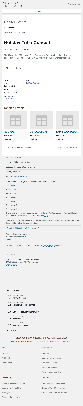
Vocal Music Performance (38, 131)
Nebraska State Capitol (14, 4)
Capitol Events (9, 99)
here (46, 215)
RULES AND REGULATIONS (17, 228)
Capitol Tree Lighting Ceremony (22, 147)
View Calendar (11, 330)
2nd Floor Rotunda (32, 83)
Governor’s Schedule (50, 363)
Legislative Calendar (49, 367)
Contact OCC (11, 239)
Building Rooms (8, 393)
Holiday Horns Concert (66, 147)
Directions (5, 353)
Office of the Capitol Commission (54, 393)
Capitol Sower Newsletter (51, 358)
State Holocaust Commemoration (67, 131)
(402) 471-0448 (21, 177)
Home (12, 341)
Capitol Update (47, 353)
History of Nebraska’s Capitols (13, 383)
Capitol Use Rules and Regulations (55, 383)
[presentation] (15, 120)
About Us (45, 378)
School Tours (7, 363)
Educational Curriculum (11, 397)
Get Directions (11, 264)
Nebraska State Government (60, 341)
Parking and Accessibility (36, 341)
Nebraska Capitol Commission (53, 388)
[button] (40, 11)
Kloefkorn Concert (21, 326)
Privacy (21, 341)
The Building (6, 378)
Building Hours (7, 358)
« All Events (9, 28)
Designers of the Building (11, 388)
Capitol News (47, 348)
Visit (3, 348)
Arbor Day (17, 319)
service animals (49, 245)
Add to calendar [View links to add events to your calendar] (15, 68)
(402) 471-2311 (26, 237)
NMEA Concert (9, 131)
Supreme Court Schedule (51, 372)
